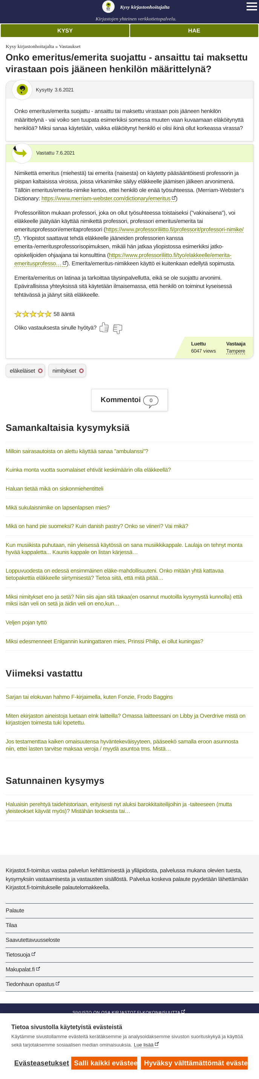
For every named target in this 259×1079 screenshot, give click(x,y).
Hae (194, 30)
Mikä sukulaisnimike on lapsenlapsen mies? (58, 507)
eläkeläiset (22, 370)
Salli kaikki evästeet (105, 1063)
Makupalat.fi (20, 969)
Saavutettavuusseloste (33, 940)
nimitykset (64, 370)
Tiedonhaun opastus (30, 984)
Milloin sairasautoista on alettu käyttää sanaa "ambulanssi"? (77, 451)
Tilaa (11, 925)
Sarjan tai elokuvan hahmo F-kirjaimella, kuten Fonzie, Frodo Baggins (89, 697)
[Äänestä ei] (117, 329)
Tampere (235, 351)
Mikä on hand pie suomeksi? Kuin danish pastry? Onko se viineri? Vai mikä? (97, 526)
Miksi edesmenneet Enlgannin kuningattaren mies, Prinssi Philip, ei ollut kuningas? (104, 641)
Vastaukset (69, 46)
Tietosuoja (18, 954)
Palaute (15, 910)
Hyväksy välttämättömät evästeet (196, 1063)
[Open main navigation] (252, 6)
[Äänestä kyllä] (104, 327)
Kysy (65, 30)
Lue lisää (143, 1045)
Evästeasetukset (40, 1063)
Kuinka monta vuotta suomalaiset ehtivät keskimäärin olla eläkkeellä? (88, 469)
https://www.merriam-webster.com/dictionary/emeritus (105, 198)
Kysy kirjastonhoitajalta (30, 46)
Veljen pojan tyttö (26, 622)
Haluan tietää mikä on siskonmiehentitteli (54, 488)
